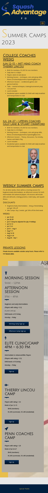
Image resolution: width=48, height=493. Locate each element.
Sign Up (12, 422)
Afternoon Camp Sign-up (17, 331)
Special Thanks (24, 489)
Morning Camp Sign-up (16, 324)
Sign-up (11, 371)
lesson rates (10, 254)
